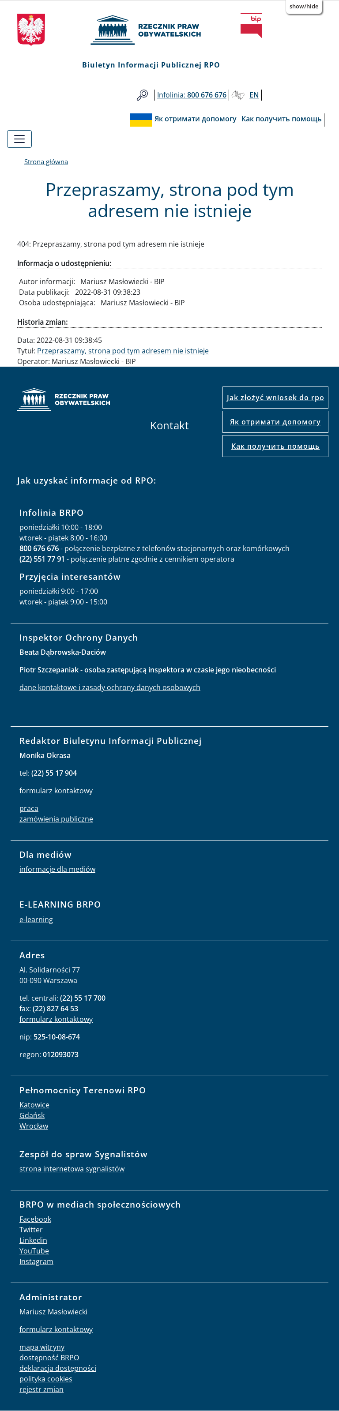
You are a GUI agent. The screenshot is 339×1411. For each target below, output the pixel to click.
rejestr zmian (41, 1389)
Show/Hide (304, 6)
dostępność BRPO (49, 1357)
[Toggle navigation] (19, 139)
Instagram (36, 1261)
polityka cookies (45, 1379)
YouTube (34, 1251)
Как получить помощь (275, 446)
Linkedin (33, 1240)
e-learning (36, 919)
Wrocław (33, 1126)
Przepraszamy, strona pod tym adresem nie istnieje (123, 351)
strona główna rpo (63, 400)
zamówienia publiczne (56, 819)
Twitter (31, 1230)
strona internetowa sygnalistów (71, 1169)
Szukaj (142, 95)
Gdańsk (32, 1115)
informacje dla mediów (57, 869)
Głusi (238, 95)
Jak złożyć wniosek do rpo (275, 397)
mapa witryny (41, 1347)
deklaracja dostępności (57, 1368)
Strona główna (46, 161)
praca (28, 808)
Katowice (34, 1105)
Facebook (35, 1219)
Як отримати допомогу (275, 422)
